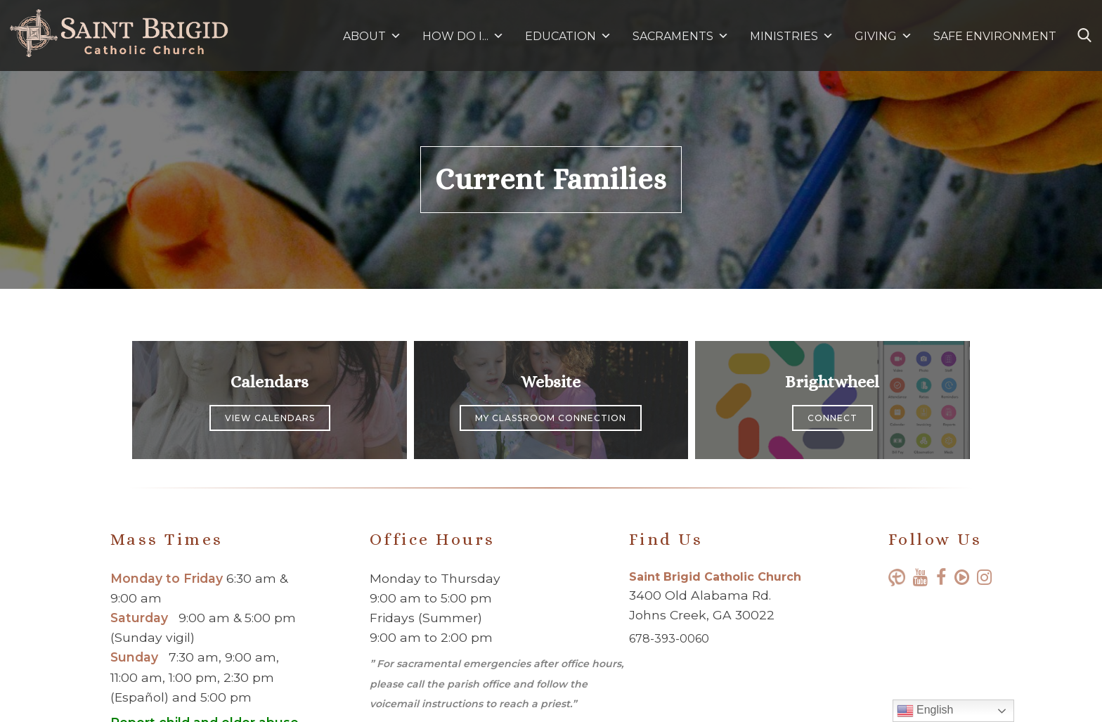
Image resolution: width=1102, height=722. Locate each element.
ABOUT (372, 36)
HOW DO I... (463, 36)
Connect (832, 418)
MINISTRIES (792, 36)
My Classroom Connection (550, 418)
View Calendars (270, 418)
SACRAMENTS (681, 36)
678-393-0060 (669, 638)
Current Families (551, 179)
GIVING (876, 36)
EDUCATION (568, 36)
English (925, 710)
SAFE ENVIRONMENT (994, 36)
